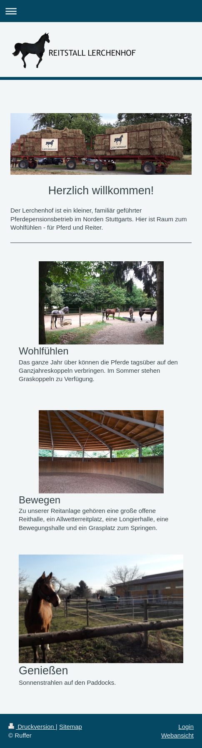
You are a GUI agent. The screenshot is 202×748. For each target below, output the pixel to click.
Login (186, 726)
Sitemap (70, 726)
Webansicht (177, 735)
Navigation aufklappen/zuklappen (101, 11)
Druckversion (32, 726)
